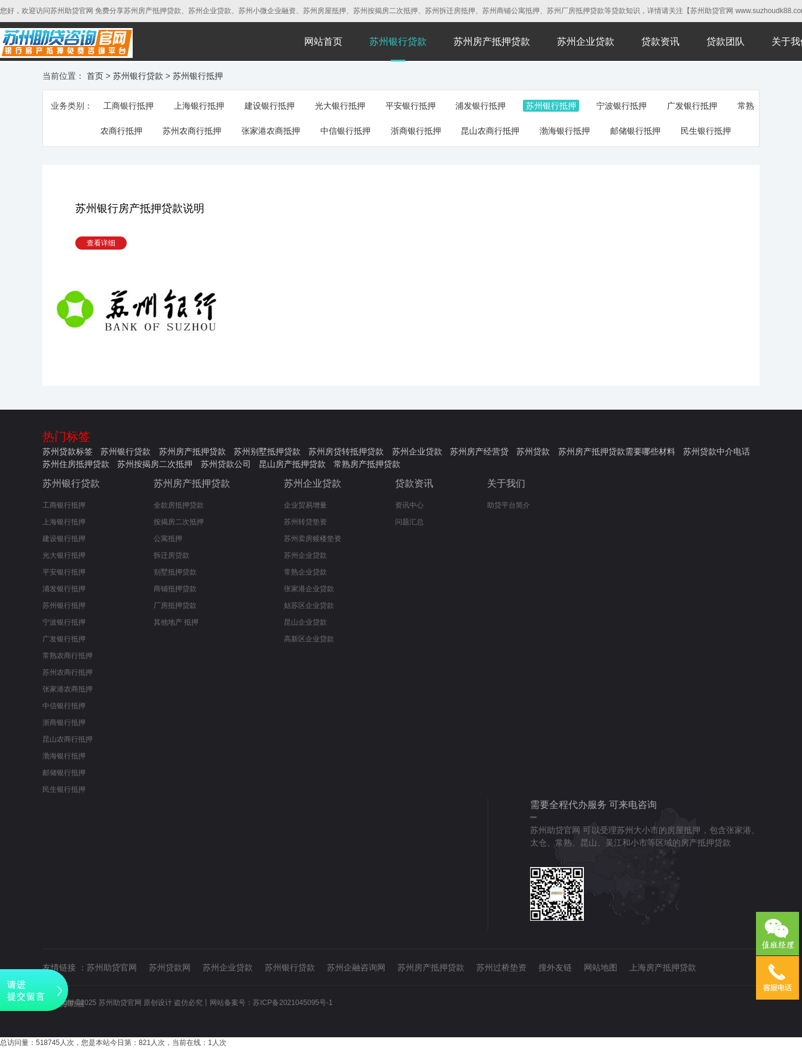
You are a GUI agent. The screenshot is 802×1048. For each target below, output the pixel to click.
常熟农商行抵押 (67, 655)
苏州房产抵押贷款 (492, 41)
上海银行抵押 (199, 105)
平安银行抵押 (410, 105)
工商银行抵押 (128, 105)
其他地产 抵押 (176, 622)
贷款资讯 (660, 41)
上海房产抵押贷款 (662, 967)
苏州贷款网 (170, 967)
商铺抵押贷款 (175, 589)
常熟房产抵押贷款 (366, 464)
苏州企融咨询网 (356, 967)
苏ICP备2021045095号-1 (292, 1002)
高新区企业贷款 (309, 639)
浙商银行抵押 (416, 131)
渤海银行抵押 (565, 131)
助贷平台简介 (508, 505)
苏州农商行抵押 (192, 131)
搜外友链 (555, 967)
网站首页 (323, 41)
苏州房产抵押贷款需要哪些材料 (616, 451)
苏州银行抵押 (198, 76)
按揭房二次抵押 (179, 522)
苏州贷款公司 (226, 464)
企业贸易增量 (305, 505)
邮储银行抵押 (635, 131)
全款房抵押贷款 (179, 505)
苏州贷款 (533, 451)
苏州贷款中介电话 (716, 451)
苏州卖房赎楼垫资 (312, 538)
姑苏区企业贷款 (309, 605)
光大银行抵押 (340, 105)
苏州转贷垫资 (305, 522)
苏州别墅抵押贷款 (267, 451)
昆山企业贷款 (305, 622)
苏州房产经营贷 (479, 451)
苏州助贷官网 (112, 967)
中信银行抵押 (345, 131)
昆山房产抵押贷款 (292, 464)
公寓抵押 (168, 538)
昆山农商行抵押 (490, 131)
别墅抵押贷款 (175, 572)
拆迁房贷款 (171, 555)
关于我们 (506, 483)
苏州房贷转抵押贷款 (346, 451)
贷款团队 (725, 41)
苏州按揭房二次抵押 (154, 464)
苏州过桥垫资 (501, 967)
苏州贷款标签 (67, 451)
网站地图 (600, 967)
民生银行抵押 (706, 131)
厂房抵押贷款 (175, 605)
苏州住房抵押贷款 (75, 464)
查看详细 (101, 243)
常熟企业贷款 (305, 572)
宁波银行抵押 (621, 105)
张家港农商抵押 (270, 131)
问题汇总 (409, 522)
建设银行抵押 (269, 105)
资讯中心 (409, 505)
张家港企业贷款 (309, 589)
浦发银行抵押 (480, 105)
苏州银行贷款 (398, 41)
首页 (95, 76)
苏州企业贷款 (585, 41)
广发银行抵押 (692, 105)
